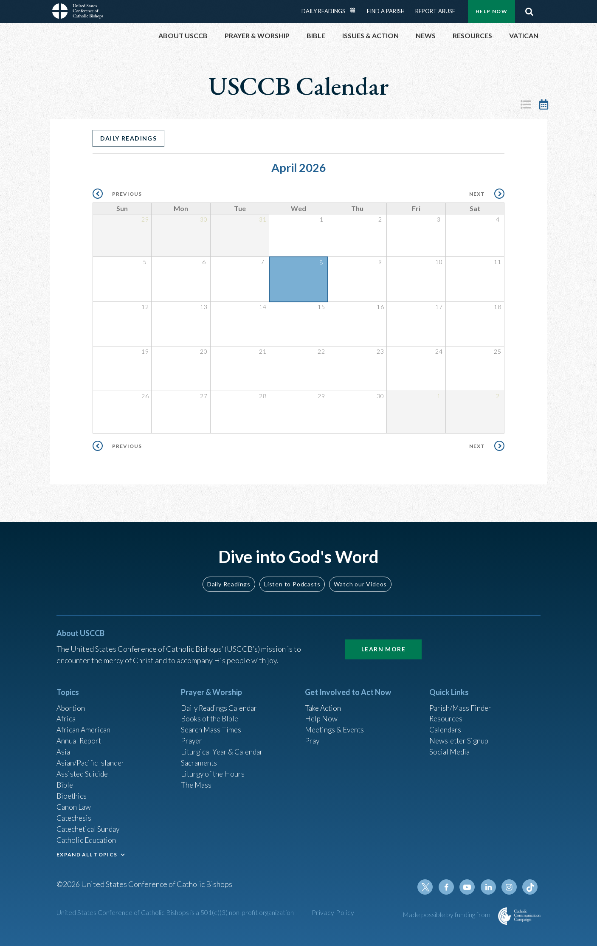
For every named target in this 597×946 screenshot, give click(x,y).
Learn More (383, 642)
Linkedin (489, 887)
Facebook (448, 887)
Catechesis (74, 815)
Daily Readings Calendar (355, 10)
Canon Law (74, 804)
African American (84, 724)
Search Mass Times (212, 724)
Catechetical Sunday (90, 827)
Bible (65, 781)
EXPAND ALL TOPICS (86, 853)
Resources (446, 712)
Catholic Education (87, 838)
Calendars (446, 724)
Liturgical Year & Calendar (224, 747)
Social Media (450, 747)
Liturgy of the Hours (214, 769)
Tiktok (530, 887)
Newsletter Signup (460, 735)
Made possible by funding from (447, 914)
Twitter (428, 887)
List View (525, 104)
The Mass (197, 781)
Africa (66, 712)
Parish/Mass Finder (461, 701)
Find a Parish (386, 11)
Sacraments (200, 758)
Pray (312, 735)
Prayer (192, 735)
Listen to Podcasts (292, 576)
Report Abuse (435, 11)
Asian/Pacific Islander (91, 758)
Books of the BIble (211, 712)
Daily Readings (323, 11)
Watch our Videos (360, 576)
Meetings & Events (336, 724)
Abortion (71, 701)
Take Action (324, 701)
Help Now (491, 11)
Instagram (510, 887)
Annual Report (80, 735)
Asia (63, 747)
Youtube (469, 887)
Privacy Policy (333, 912)
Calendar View (543, 104)
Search (529, 11)
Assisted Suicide (83, 769)
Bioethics (72, 792)
